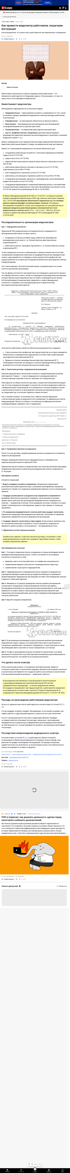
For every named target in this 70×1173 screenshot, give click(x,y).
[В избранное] (20, 39)
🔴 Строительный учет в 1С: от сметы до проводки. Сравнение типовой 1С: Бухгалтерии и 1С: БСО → (34, 12)
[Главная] (7, 1170)
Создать (35, 1169)
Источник (5, 757)
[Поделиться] (24, 39)
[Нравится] (16, 39)
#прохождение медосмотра (21, 754)
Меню (62, 1170)
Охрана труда (19, 21)
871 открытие (19, 876)
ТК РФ (27, 738)
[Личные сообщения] (60, 8)
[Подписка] (21, 1170)
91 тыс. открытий (6, 36)
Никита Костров (12, 87)
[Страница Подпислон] (6, 814)
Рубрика (4, 760)
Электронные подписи (33, 813)
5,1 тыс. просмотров (7, 876)
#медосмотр (5, 754)
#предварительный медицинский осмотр (47, 754)
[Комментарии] (7, 39)
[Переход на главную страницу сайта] (6, 8)
